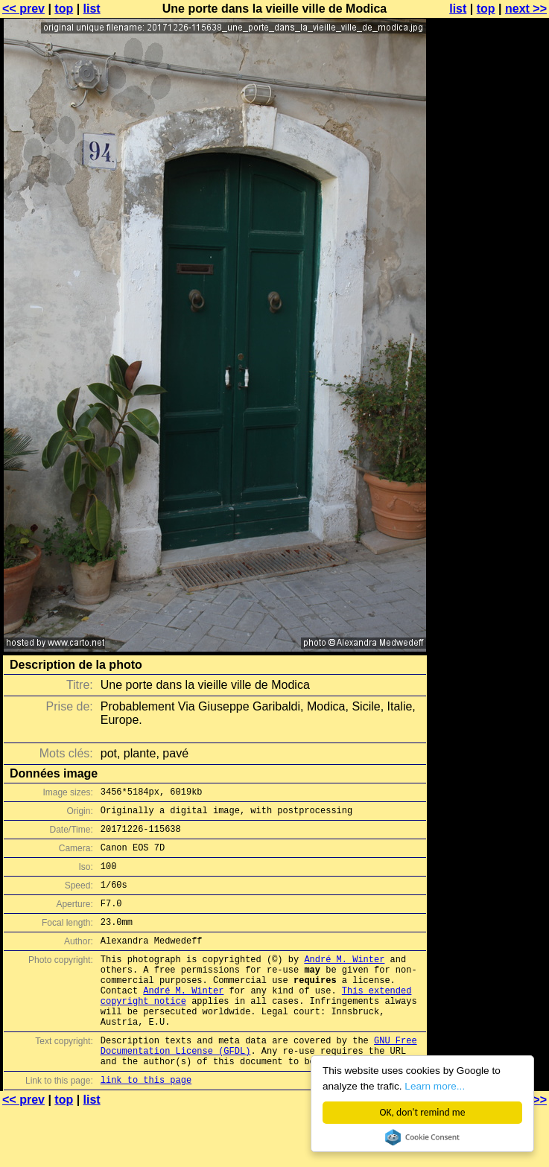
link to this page (146, 1124)
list (92, 8)
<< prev (23, 8)
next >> (526, 8)
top (63, 8)
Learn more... (434, 1086)
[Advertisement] (488, 191)
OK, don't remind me (423, 1112)
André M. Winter (344, 981)
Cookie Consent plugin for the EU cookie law (422, 1137)
